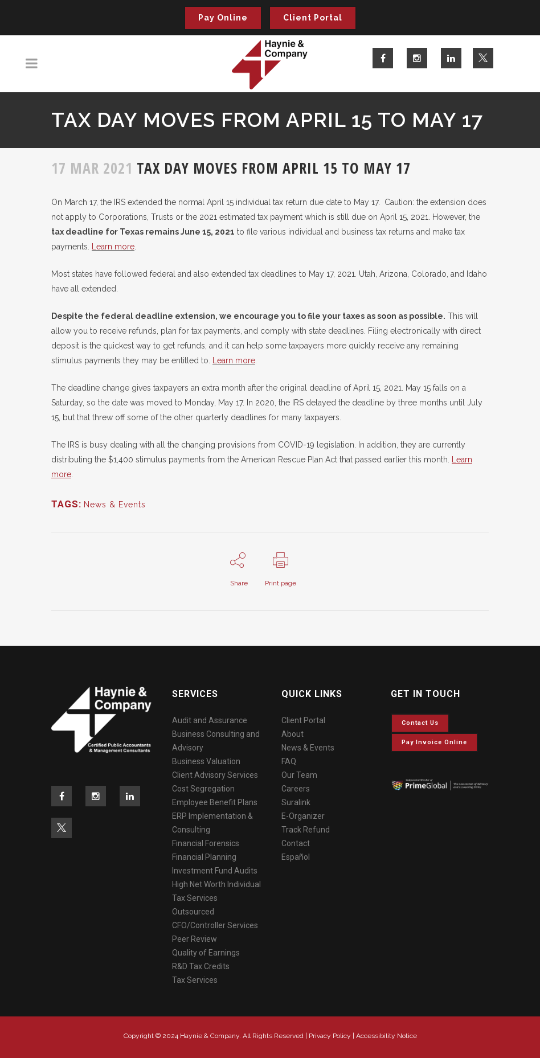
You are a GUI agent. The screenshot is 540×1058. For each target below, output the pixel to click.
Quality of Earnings (206, 952)
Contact (295, 843)
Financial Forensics (205, 843)
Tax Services (195, 980)
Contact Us (420, 723)
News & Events (115, 504)
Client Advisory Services (215, 775)
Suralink (295, 802)
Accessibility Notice (386, 1036)
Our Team (299, 775)
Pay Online (223, 17)
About (292, 734)
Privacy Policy (330, 1036)
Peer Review (194, 939)
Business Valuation (206, 761)
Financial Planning (204, 857)
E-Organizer (303, 816)
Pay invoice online (434, 742)
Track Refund (305, 829)
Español (295, 857)
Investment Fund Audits (214, 870)
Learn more (113, 246)
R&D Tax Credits (201, 966)
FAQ (288, 761)
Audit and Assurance (209, 720)
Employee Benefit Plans (214, 802)
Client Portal (312, 17)
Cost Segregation (203, 788)
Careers (295, 788)
